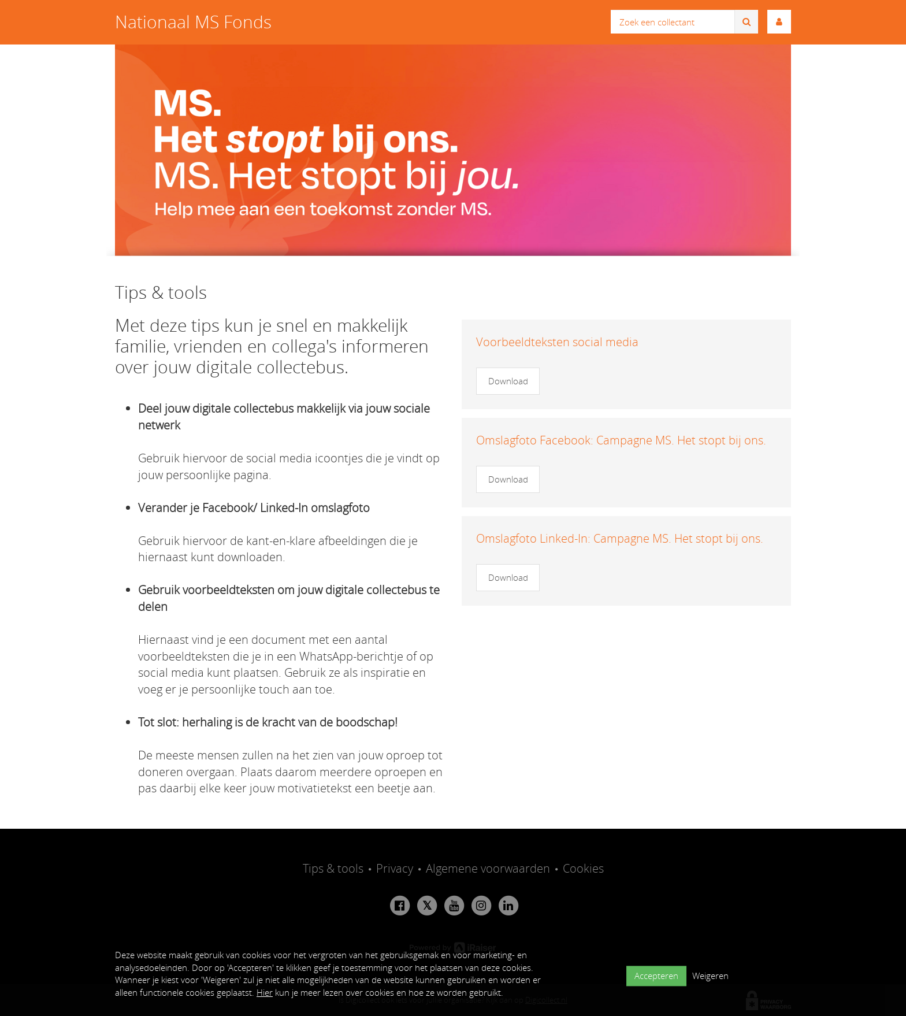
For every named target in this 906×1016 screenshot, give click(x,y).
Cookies (583, 868)
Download (508, 381)
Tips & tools (333, 868)
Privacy (394, 868)
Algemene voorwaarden (488, 868)
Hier (265, 992)
